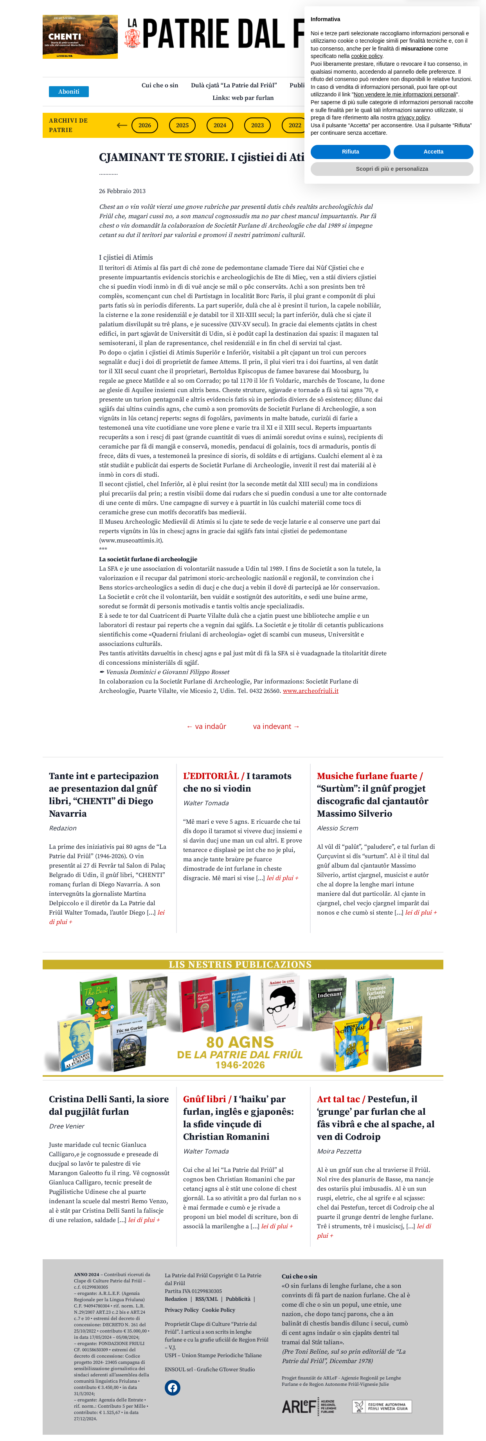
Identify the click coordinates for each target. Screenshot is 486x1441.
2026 (145, 125)
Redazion (176, 1299)
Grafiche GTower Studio (226, 1369)
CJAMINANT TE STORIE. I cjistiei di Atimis (211, 157)
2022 (295, 125)
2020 (370, 125)
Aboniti (68, 92)
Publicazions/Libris (317, 85)
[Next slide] (431, 125)
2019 (407, 125)
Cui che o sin (160, 85)
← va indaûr (207, 726)
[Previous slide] (122, 125)
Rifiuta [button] (350, 1402)
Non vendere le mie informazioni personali (405, 1345)
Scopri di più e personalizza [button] (392, 1419)
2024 (220, 125)
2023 (257, 125)
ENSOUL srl (179, 1369)
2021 (332, 125)
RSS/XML (206, 1299)
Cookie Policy (218, 1310)
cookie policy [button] (366, 1307)
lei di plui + (282, 878)
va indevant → (276, 726)
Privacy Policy (182, 1310)
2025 (182, 125)
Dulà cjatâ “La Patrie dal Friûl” (234, 85)
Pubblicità (238, 1299)
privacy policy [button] (413, 1368)
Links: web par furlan (243, 98)
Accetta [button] (434, 1402)
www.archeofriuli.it (310, 691)
